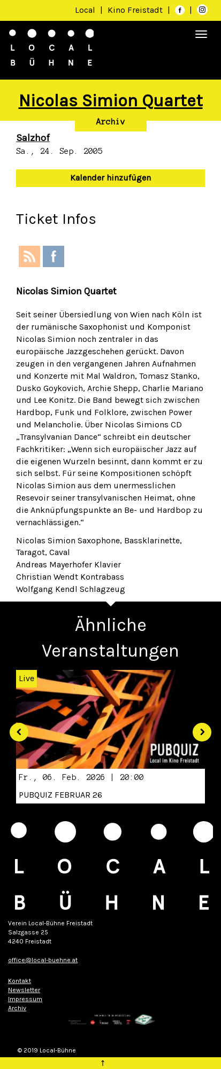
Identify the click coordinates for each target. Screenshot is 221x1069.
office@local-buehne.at (43, 960)
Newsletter (24, 990)
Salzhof (33, 138)
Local (85, 10)
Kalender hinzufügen (110, 178)
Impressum (25, 999)
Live (26, 678)
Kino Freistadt (136, 10)
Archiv (110, 122)
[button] (15, 728)
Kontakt (19, 981)
